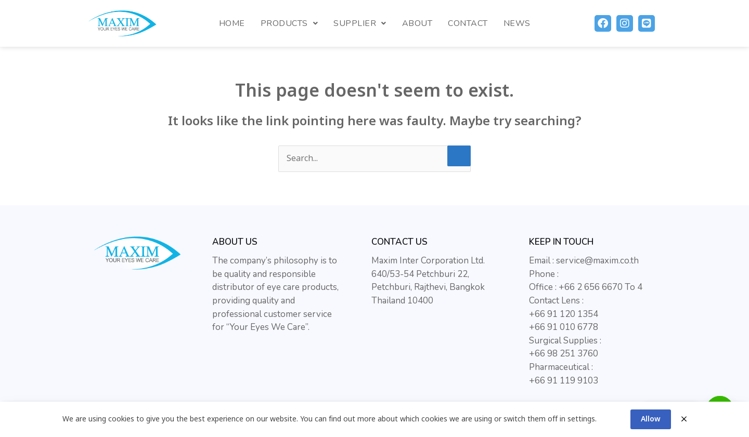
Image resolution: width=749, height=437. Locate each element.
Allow (651, 419)
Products (289, 23)
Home (232, 23)
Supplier (359, 23)
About (417, 23)
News (517, 23)
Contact (468, 23)
